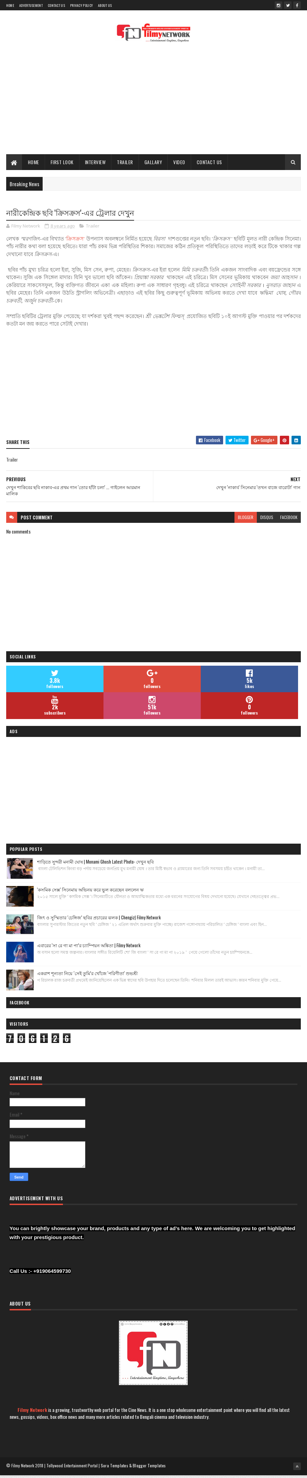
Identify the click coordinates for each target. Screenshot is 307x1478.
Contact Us (56, 5)
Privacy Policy (81, 5)
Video (179, 164)
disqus (266, 520)
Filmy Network (32, 1412)
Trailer (125, 164)
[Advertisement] (153, 101)
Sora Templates (114, 1468)
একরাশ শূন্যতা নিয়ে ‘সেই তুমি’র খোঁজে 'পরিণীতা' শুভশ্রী (87, 976)
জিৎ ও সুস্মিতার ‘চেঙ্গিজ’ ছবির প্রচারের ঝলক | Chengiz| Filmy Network (99, 920)
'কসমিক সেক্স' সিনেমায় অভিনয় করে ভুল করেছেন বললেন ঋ (90, 892)
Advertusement (31, 5)
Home (10, 5)
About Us (105, 5)
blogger (245, 520)
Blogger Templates (149, 1468)
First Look (62, 164)
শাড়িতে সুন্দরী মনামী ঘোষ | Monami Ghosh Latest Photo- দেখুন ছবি (95, 864)
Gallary (153, 164)
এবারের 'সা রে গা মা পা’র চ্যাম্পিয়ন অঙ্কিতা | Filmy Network (89, 948)
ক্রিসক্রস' (76, 241)
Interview (95, 164)
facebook (288, 520)
